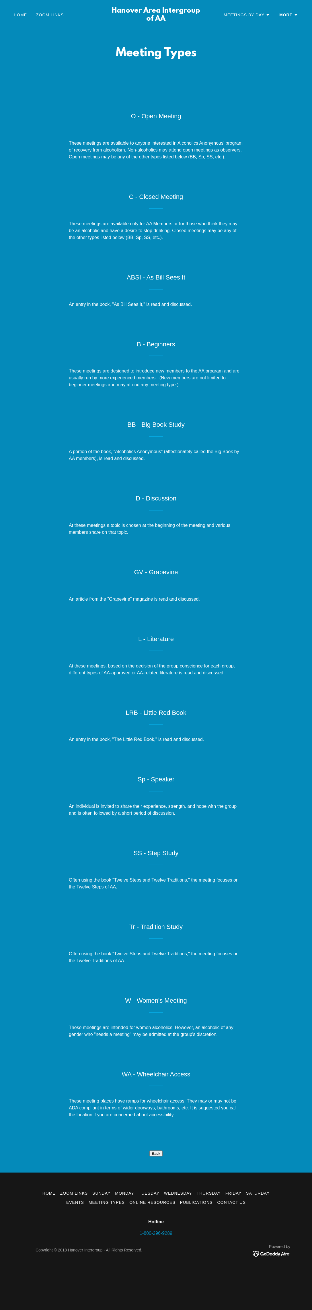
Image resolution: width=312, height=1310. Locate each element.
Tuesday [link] (149, 1230)
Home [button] (49, 1230)
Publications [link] (196, 1239)
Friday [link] (233, 1230)
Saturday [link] (258, 1230)
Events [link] (75, 1239)
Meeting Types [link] (107, 1239)
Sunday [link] (101, 1230)
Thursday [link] (209, 1230)
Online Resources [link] (152, 1239)
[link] (156, 19)
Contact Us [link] (231, 1239)
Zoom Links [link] (50, 15)
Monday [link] (124, 1230)
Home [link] (20, 15)
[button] (247, 14)
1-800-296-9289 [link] (156, 1270)
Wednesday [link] (178, 1230)
